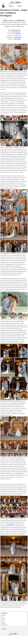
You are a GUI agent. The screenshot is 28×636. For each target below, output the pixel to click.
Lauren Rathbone (18, 37)
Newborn (3, 619)
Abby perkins (17, 39)
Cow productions (16, 31)
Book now (11, 6)
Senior (2, 621)
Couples (3, 615)
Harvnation (18, 33)
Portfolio (19, 6)
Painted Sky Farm (15, 30)
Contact (4, 628)
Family (3, 617)
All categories (4, 624)
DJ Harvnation (10, 524)
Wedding (3, 623)
